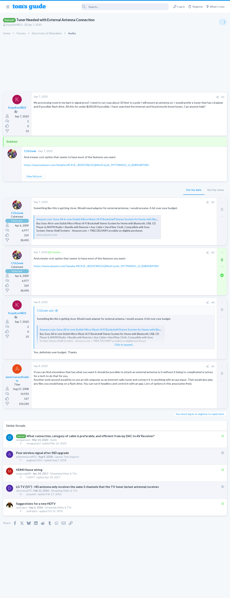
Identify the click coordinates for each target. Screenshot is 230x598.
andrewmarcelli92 (27, 464)
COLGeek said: (46, 318)
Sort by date (130, 189)
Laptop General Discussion (189, 261)
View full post (35, 176)
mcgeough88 (24, 481)
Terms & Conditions (152, 592)
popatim (32, 505)
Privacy (125, 592)
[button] (8, 7)
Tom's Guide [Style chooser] (198, 576)
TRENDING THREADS (180, 212)
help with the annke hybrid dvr (199, 269)
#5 (149, 373)
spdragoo (22, 519)
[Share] (154, 97)
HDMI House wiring (30, 477)
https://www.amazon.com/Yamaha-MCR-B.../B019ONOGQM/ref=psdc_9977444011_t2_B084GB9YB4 (87, 165)
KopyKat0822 (15, 24)
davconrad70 (24, 502)
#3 (149, 260)
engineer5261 (35, 467)
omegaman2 (24, 447)
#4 (149, 309)
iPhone (178, 303)
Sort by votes (152, 189)
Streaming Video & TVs (64, 481)
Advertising (73, 592)
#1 (159, 97)
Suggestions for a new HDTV (36, 515)
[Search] (110, 6)
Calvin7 (31, 484)
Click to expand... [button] (93, 352)
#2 (149, 202)
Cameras (179, 280)
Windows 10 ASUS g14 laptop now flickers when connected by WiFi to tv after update (198, 246)
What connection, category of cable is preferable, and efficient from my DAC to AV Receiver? (91, 443)
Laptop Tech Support (67, 464)
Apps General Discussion (188, 235)
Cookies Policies (100, 592)
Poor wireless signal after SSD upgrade (43, 460)
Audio (54, 447)
